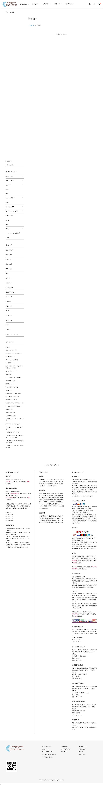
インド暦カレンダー (11, 380)
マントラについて (10, 363)
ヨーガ (7, 220)
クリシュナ (9, 315)
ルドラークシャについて (12, 359)
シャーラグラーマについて (12, 396)
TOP (7, 12)
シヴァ (7, 325)
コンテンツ (68, 4)
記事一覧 (32, 25)
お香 (7, 202)
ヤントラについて (10, 356)
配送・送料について (47, 746)
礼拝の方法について (11, 412)
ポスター (8, 229)
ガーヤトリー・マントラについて (14, 353)
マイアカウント (83, 746)
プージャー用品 (10, 207)
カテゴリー (46, 4)
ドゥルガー (9, 283)
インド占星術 (9, 250)
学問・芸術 (9, 269)
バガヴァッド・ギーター (12, 334)
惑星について (9, 374)
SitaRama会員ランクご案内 (13, 424)
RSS (62, 752)
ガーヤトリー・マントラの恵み (13, 393)
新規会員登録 (82, 749)
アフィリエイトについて (12, 387)
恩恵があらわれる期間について (13, 406)
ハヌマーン (9, 306)
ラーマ (7, 311)
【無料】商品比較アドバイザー (13, 432)
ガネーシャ (9, 278)
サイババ (8, 329)
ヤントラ (8, 185)
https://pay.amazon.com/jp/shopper (82, 496)
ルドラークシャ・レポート (12, 371)
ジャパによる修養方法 (11, 350)
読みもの (35, 4)
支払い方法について (47, 752)
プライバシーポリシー (47, 757)
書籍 (7, 224)
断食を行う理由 (10, 409)
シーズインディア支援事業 (13, 233)
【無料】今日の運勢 (11, 415)
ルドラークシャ (10, 181)
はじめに (8, 347)
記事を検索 (23, 4)
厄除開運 (8, 259)
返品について (45, 749)
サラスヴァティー (10, 292)
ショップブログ (64, 746)
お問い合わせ (82, 754)
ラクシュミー (9, 287)
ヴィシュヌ (9, 320)
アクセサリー (9, 176)
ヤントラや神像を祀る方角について (14, 403)
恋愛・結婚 (9, 264)
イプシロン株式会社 (77, 506)
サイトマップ (9, 390)
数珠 (7, 189)
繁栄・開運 (9, 254)
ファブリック (9, 215)
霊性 (7, 273)
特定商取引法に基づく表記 (49, 754)
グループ (57, 4)
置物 (7, 193)
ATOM (65, 752)
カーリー (8, 301)
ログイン (81, 752)
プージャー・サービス (12, 211)
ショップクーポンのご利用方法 (13, 377)
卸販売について (10, 384)
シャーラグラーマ (10, 198)
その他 (7, 237)
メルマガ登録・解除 (65, 749)
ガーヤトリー (9, 297)
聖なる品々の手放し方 (11, 400)
